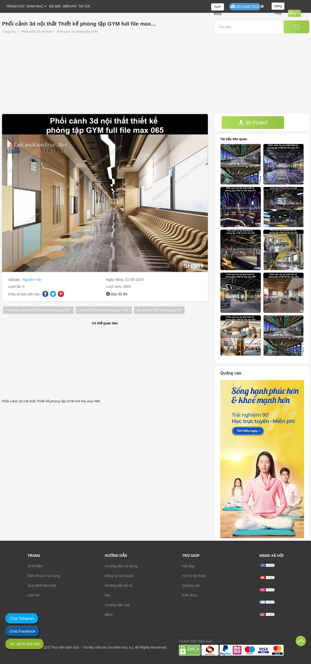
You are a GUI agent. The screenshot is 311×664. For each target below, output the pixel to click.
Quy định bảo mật (42, 585)
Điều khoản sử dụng (44, 576)
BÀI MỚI (55, 6)
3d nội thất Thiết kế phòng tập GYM (103, 310)
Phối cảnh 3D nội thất (36, 32)
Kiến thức (190, 595)
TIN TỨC (84, 6)
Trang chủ (9, 32)
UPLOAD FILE (245, 6)
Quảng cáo (191, 585)
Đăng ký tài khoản (119, 576)
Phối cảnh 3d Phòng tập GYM (77, 32)
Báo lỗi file (119, 294)
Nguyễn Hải (32, 280)
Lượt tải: (15, 286)
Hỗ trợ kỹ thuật (194, 576)
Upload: (15, 280)
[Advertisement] (155, 75)
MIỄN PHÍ (69, 6)
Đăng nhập (278, 7)
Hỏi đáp (188, 566)
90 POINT (253, 123)
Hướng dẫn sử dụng (121, 566)
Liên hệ (33, 595)
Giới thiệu (35, 566)
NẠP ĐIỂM (217, 7)
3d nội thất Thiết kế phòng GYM (159, 310)
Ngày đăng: (115, 280)
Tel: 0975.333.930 (24, 644)
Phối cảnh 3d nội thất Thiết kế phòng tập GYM (38, 310)
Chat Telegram (21, 618)
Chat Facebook (22, 631)
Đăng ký (294, 13)
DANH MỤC (35, 6)
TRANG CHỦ (15, 6)
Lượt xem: (114, 286)
